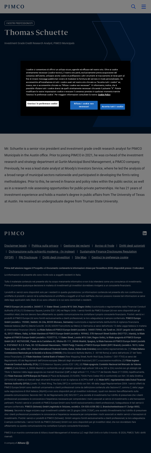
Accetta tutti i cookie (113, 106)
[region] (75, 88)
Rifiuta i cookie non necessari (84, 105)
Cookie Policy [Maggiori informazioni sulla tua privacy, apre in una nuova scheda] (104, 94)
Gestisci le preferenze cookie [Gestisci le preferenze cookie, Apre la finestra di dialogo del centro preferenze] (42, 103)
